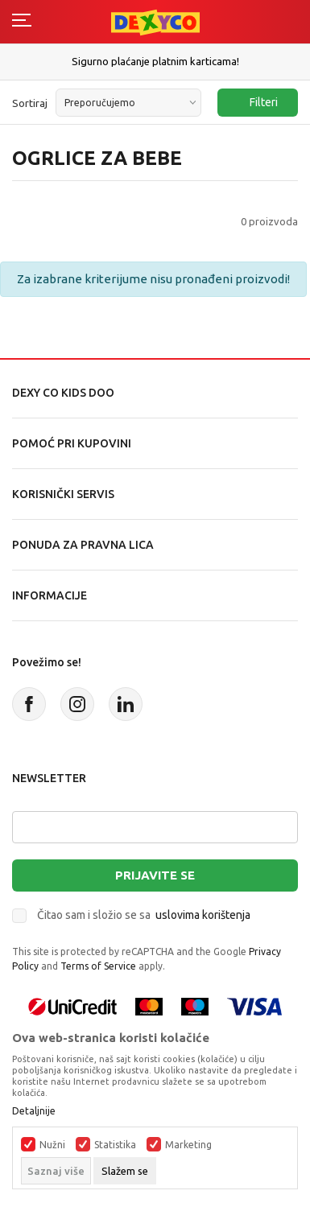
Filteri (256, 102)
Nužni (52, 1145)
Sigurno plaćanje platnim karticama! (155, 61)
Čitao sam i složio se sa (143, 915)
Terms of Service (98, 966)
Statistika (115, 1145)
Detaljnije (34, 1111)
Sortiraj (30, 103)
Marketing (188, 1145)
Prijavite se (155, 875)
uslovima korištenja (202, 914)
